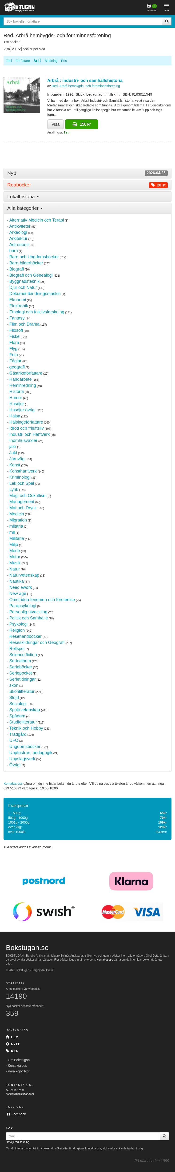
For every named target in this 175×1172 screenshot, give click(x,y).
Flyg (13, 348)
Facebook (16, 1114)
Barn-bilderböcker (26, 263)
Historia (16, 391)
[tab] (87, 173)
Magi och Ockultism (28, 495)
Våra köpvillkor (19, 1071)
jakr (12, 446)
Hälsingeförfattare (26, 422)
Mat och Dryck (23, 507)
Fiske (14, 336)
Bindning (51, 61)
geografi (17, 367)
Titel (9, 61)
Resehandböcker (25, 636)
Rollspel (17, 648)
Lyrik (13, 489)
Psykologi (18, 624)
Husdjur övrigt (22, 410)
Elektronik (18, 305)
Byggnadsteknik (24, 281)
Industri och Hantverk (29, 434)
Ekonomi (17, 299)
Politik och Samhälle (28, 618)
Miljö (13, 544)
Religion (17, 630)
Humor (15, 397)
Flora (14, 342)
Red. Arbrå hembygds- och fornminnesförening (86, 86)
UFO (13, 740)
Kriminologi (20, 477)
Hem (12, 1037)
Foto (13, 354)
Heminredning (22, 385)
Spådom (17, 716)
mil (12, 532)
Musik (15, 563)
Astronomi (19, 244)
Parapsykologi (22, 605)
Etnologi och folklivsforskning (36, 312)
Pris (64, 61)
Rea (12, 1051)
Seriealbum (20, 661)
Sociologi (18, 703)
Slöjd (14, 697)
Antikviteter (20, 226)
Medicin (16, 514)
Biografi (16, 269)
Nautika (16, 581)
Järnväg (17, 459)
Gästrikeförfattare (26, 373)
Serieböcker (20, 667)
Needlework (20, 587)
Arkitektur (18, 238)
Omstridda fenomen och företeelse (42, 599)
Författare (23, 61)
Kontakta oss (13, 783)
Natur (14, 569)
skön (13, 685)
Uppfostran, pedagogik (30, 752)
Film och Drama (24, 324)
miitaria (16, 526)
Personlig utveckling (28, 612)
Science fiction (23, 654)
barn (13, 250)
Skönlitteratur (22, 691)
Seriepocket (20, 673)
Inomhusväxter (23, 440)
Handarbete (20, 379)
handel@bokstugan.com (20, 1093)
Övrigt (15, 765)
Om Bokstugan (19, 1060)
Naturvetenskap (24, 575)
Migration (18, 520)
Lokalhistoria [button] (23, 196)
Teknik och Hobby (26, 728)
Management (21, 501)
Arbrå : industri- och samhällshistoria (85, 80)
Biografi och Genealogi (31, 275)
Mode (14, 550)
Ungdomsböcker (24, 746)
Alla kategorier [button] (24, 208)
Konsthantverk (23, 471)
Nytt (13, 1044)
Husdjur (16, 403)
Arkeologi (18, 232)
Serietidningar (22, 679)
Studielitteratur (23, 722)
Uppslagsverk (22, 758)
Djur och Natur (23, 287)
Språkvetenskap (24, 709)
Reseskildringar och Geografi (37, 642)
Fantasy (17, 318)
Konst (14, 465)
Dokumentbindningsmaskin (35, 293)
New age (17, 593)
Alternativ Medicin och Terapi (36, 220)
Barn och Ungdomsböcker (34, 257)
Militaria (16, 538)
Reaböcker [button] (87, 185)
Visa (56, 124)
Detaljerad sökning (17, 1142)
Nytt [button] (87, 173)
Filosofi (16, 330)
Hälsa (14, 416)
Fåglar (15, 361)
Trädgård (18, 734)
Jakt (13, 452)
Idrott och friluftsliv (26, 428)
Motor (14, 556)
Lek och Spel (21, 483)
